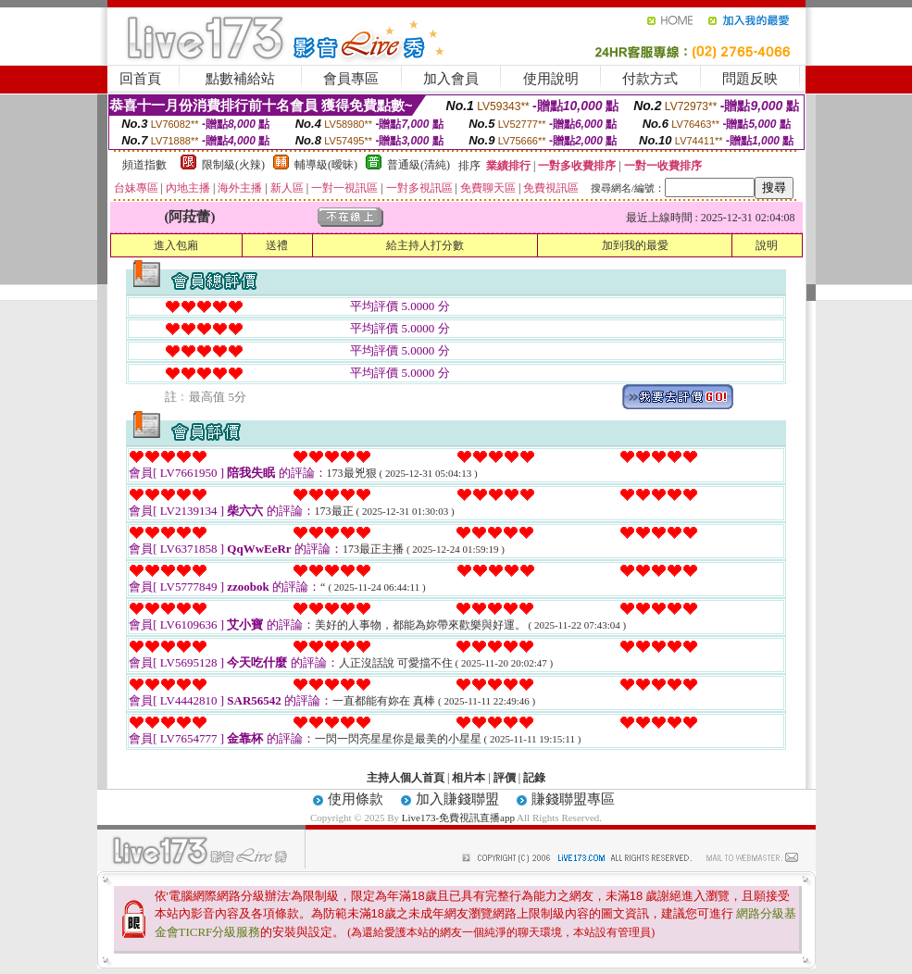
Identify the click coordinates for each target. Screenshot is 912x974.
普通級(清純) (418, 164)
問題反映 (750, 78)
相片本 (468, 777)
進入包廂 (176, 245)
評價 (504, 777)
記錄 (534, 777)
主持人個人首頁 (405, 777)
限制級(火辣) (233, 164)
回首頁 (140, 78)
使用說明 (551, 78)
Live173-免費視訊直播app (458, 817)
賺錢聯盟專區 (573, 799)
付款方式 (650, 78)
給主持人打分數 (425, 245)
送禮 (277, 245)
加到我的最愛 (635, 245)
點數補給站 (240, 78)
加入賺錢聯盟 (457, 799)
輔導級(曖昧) (325, 164)
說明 (767, 245)
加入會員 (451, 78)
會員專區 (351, 78)
